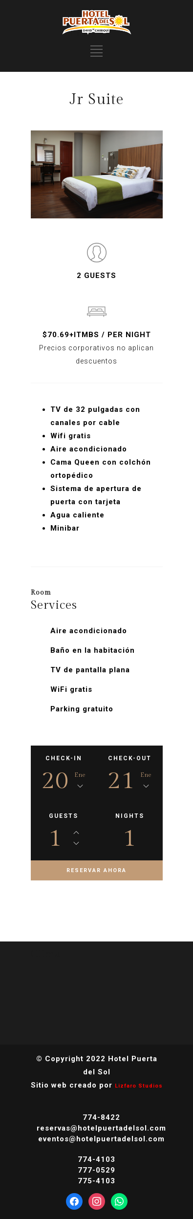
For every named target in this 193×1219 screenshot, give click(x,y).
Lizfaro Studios (139, 1086)
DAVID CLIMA (97, 995)
